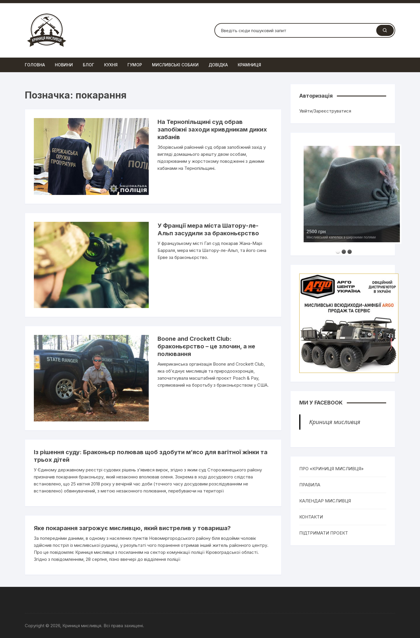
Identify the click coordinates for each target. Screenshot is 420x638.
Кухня (111, 64)
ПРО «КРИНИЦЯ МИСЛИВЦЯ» (331, 468)
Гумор (134, 64)
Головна (35, 64)
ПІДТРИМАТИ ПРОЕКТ (323, 533)
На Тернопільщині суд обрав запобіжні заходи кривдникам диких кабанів (212, 129)
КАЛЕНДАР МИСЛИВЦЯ (325, 501)
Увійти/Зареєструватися (325, 111)
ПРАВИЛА (309, 484)
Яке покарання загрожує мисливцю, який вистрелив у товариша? (132, 528)
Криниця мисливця (334, 422)
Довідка (218, 64)
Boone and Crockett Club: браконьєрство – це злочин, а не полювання (206, 346)
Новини (64, 64)
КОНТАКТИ (311, 517)
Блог (88, 64)
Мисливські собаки (175, 64)
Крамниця (249, 64)
